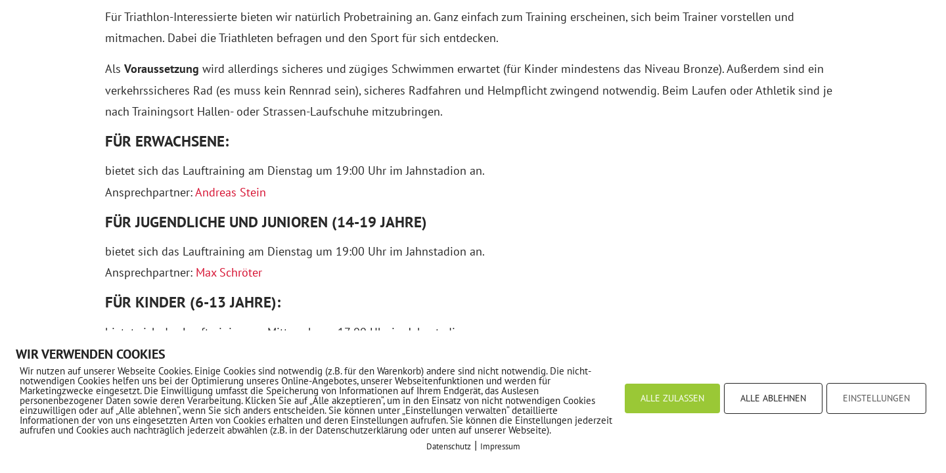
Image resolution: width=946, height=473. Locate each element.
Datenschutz (448, 446)
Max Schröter (229, 272)
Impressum (500, 446)
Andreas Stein (230, 192)
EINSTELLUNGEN (876, 398)
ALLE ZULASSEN (672, 398)
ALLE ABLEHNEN (773, 398)
